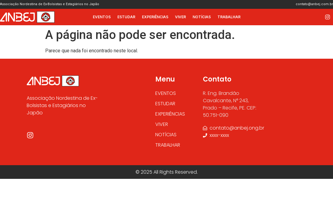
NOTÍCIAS (202, 17)
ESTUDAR (126, 17)
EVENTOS (102, 17)
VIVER (180, 17)
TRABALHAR (228, 17)
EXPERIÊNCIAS (155, 17)
